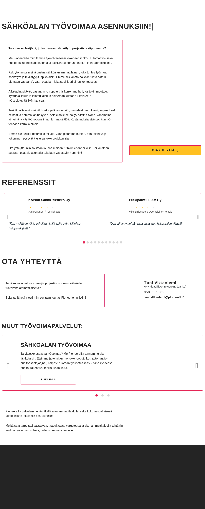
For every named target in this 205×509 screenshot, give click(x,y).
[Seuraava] (198, 217)
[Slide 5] (99, 242)
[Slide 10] (117, 242)
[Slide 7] (106, 242)
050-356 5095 (155, 292)
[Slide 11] (121, 242)
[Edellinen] (7, 217)
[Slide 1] (84, 242)
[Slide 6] (102, 242)
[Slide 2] (88, 242)
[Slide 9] (114, 242)
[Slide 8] (110, 242)
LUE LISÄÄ (48, 379)
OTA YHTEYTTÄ (165, 150)
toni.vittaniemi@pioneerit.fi (164, 297)
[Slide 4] (95, 242)
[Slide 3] (91, 242)
